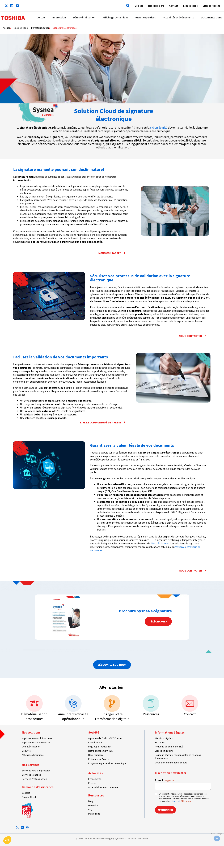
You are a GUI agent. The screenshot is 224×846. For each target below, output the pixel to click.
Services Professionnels (34, 778)
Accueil (6, 27)
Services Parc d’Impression (36, 770)
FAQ (90, 809)
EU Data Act (161, 742)
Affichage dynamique (33, 754)
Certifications (95, 742)
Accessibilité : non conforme (103, 787)
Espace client (190, 5)
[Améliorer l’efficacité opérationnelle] (73, 703)
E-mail (164, 780)
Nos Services (30, 765)
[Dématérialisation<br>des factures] (34, 703)
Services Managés (31, 774)
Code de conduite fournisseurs (171, 762)
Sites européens (211, 5)
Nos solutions (21, 27)
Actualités (95, 773)
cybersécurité (159, 127)
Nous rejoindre (156, 5)
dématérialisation (160, 543)
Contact (173, 5)
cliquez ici (175, 801)
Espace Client (29, 797)
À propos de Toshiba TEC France (105, 738)
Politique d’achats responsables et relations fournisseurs (178, 756)
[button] (127, 6)
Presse (92, 783)
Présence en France (98, 759)
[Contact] (189, 703)
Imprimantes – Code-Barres (36, 742)
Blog (90, 801)
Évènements (94, 778)
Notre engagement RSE (100, 750)
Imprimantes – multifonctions (37, 738)
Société (139, 5)
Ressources (151, 714)
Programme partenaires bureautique (107, 763)
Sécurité (26, 750)
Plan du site (94, 813)
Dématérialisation (40, 27)
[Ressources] (151, 703)
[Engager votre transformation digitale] (112, 703)
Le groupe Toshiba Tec (100, 746)
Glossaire (93, 805)
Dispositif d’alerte (164, 750)
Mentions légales (164, 738)
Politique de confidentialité (169, 746)
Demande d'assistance (37, 787)
